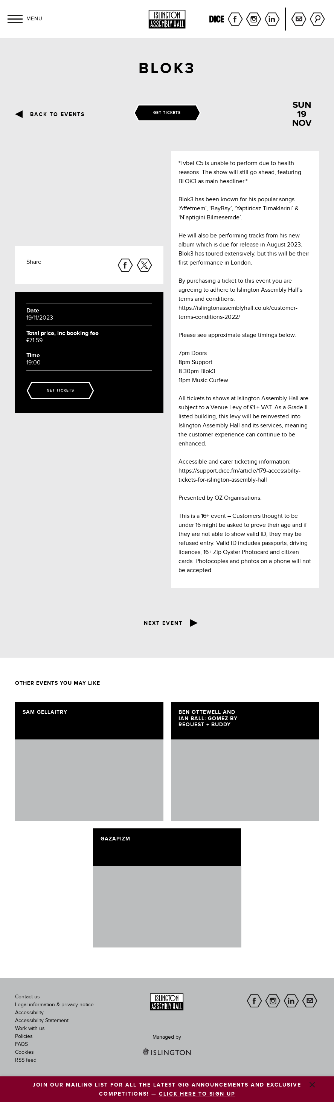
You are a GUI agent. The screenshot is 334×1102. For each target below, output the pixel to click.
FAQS (21, 1044)
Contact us (27, 996)
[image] (89, 780)
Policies (24, 1036)
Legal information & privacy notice (54, 1004)
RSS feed (26, 1060)
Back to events (57, 114)
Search (317, 19)
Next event (163, 623)
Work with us (30, 1028)
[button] (15, 18)
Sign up (299, 19)
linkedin (272, 19)
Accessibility (29, 1012)
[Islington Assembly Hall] (167, 19)
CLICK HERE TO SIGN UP (197, 1094)
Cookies (24, 1052)
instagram (253, 19)
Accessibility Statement (42, 1020)
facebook (235, 19)
